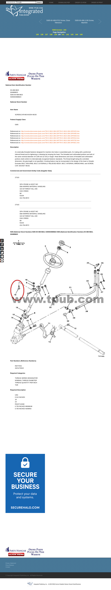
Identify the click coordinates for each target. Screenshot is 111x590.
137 (46, 34)
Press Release (10, 565)
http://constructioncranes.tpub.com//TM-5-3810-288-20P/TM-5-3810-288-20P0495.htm (50, 133)
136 (41, 34)
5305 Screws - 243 (59, 30)
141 (62, 34)
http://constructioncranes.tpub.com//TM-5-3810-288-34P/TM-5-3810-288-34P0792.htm (50, 140)
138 (51, 34)
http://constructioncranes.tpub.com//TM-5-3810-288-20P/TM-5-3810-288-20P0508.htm (50, 136)
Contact (8, 567)
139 (55, 34)
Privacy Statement (11, 563)
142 (67, 34)
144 (76, 34)
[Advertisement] (55, 54)
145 (81, 34)
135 (37, 34)
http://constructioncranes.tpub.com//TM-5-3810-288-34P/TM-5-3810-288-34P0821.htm (50, 143)
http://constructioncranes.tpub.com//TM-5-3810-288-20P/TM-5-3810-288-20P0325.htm (50, 131)
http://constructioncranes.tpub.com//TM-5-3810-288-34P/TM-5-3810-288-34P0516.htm (50, 138)
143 (72, 34)
